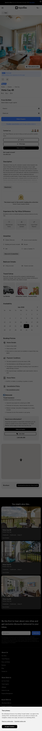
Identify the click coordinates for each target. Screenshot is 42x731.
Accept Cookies (9, 726)
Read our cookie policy (7, 721)
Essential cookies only (20, 721)
